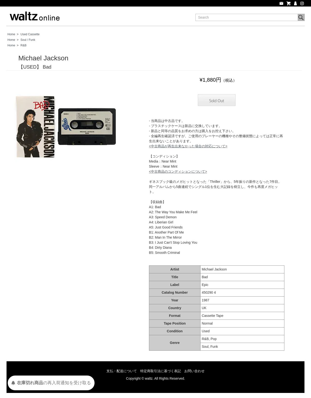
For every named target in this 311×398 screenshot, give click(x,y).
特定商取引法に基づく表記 (160, 371)
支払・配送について (121, 371)
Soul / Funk (28, 40)
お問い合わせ (194, 371)
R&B (24, 45)
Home (11, 34)
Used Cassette (30, 34)
